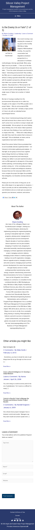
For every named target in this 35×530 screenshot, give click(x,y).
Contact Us (13, 512)
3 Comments (8, 350)
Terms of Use (21, 512)
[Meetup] (23, 520)
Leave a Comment (27, 33)
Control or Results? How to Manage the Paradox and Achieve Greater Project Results (16, 400)
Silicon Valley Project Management (17, 4)
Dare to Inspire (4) (9, 347)
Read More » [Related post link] (7, 366)
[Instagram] (17, 520)
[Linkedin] (20, 520)
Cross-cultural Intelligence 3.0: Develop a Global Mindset (16, 372)
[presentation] (14, 489)
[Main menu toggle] (17, 16)
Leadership (18, 33)
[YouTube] (15, 520)
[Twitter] (12, 520)
